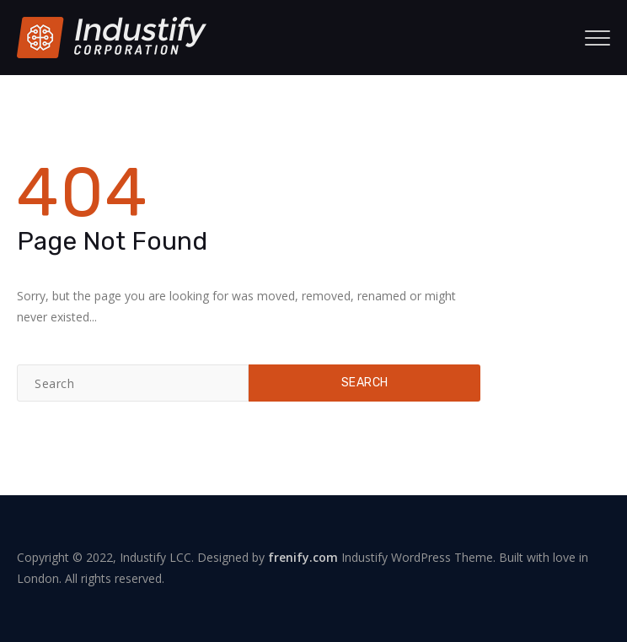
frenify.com (303, 557)
